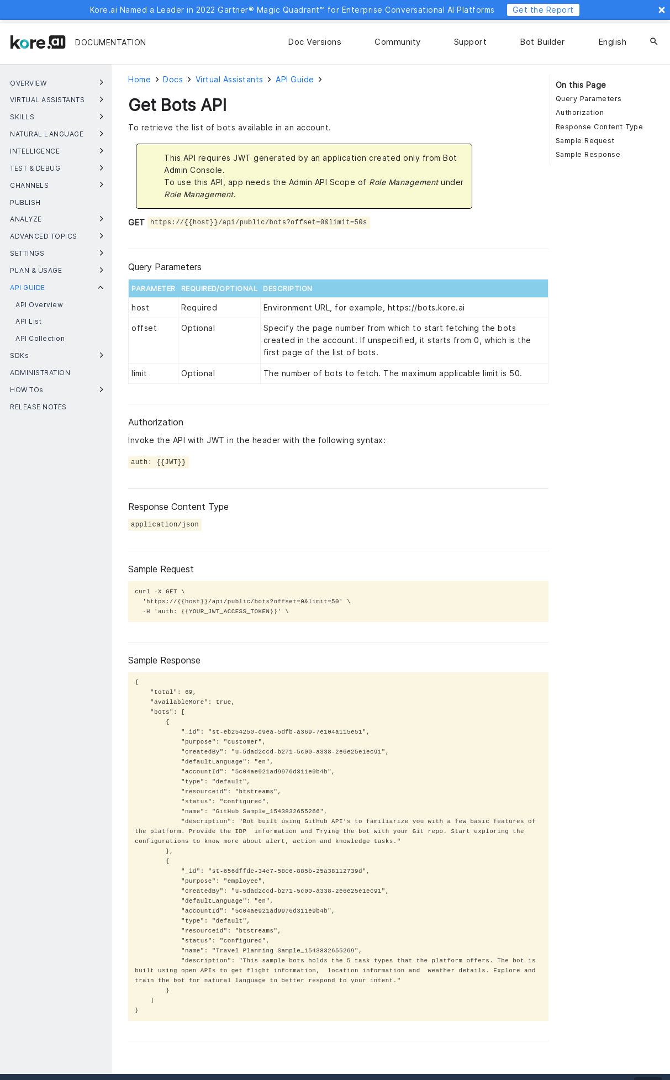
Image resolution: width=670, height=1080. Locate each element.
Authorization (580, 112)
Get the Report (543, 9)
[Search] (654, 42)
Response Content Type (599, 127)
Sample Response (588, 154)
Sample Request (585, 140)
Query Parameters (589, 98)
